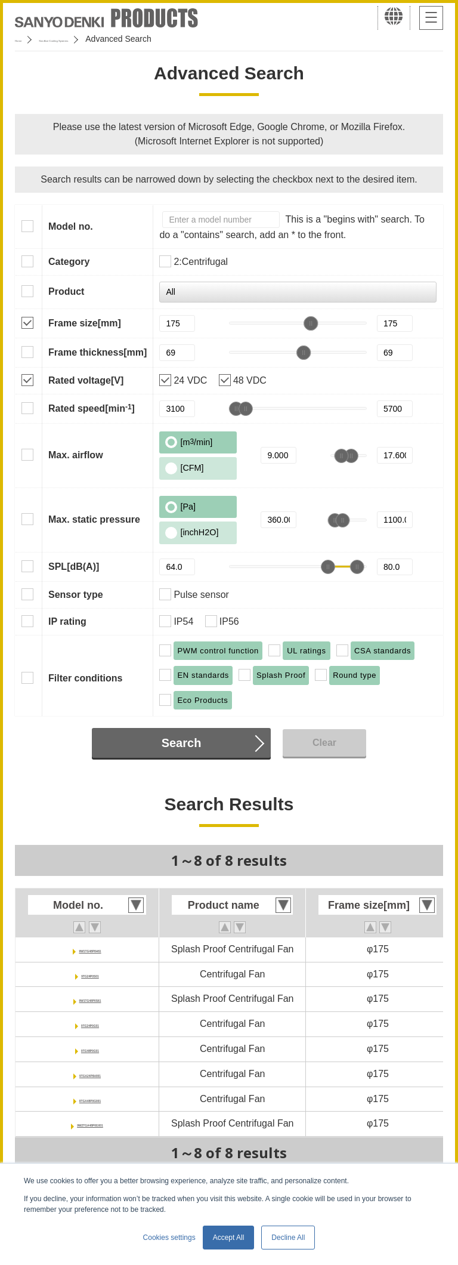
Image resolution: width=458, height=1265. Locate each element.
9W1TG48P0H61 (90, 949)
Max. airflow (75, 455)
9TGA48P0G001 (89, 1099)
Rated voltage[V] (85, 380)
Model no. (70, 226)
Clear (324, 743)
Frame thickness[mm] (97, 352)
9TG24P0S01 (90, 974)
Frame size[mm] (84, 323)
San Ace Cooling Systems (102, 39)
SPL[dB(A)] (73, 566)
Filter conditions (85, 678)
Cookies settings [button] (169, 1237)
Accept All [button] (229, 1237)
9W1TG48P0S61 (90, 999)
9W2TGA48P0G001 (89, 1123)
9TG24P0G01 (90, 1024)
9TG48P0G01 (90, 1049)
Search (182, 742)
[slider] (311, 323)
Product (66, 291)
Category (68, 262)
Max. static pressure (94, 519)
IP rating (67, 621)
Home (26, 39)
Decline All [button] (288, 1237)
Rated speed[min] (91, 408)
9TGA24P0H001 (90, 1074)
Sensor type (75, 595)
